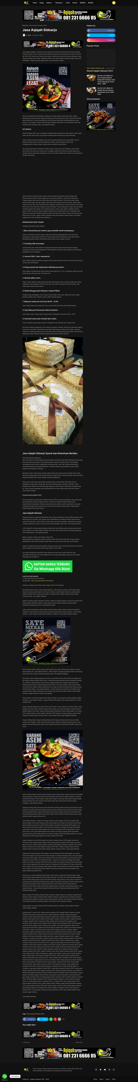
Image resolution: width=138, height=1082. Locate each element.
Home (95, 1079)
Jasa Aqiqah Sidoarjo (29, 52)
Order (113, 1079)
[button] (113, 2)
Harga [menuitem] (41, 3)
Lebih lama (79, 1042)
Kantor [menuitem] (75, 3)
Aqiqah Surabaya (62, 674)
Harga (107, 1079)
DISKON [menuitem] (82, 3)
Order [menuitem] (68, 3)
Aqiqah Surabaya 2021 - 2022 (39, 1079)
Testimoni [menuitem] (58, 3)
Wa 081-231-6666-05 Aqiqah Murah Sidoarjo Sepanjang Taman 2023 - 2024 (106, 91)
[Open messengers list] (4, 1076)
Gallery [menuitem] (48, 3)
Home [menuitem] (35, 3)
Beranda (25, 25)
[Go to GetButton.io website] (5, 1080)
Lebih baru (26, 1042)
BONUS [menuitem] (90, 3)
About (101, 1079)
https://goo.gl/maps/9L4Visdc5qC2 (42, 580)
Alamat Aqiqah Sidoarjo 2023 (100, 71)
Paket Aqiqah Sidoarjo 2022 (38, 25)
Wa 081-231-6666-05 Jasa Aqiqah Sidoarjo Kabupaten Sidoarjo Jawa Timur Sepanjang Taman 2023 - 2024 (106, 80)
